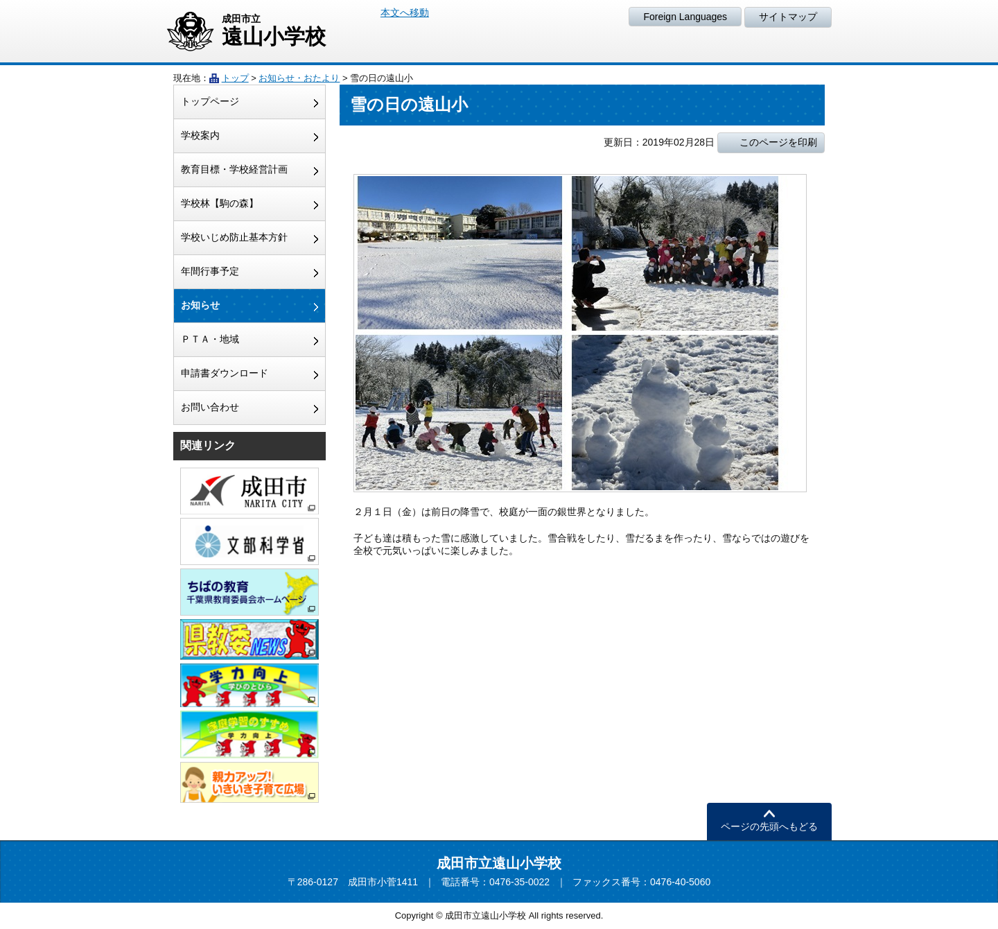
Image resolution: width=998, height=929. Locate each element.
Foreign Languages (685, 16)
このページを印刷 (778, 142)
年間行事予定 (210, 271)
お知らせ (200, 305)
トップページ (210, 101)
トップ (235, 78)
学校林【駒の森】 (220, 203)
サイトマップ (788, 16)
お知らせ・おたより (299, 78)
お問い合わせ (210, 407)
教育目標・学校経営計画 (234, 169)
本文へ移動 (404, 12)
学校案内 (200, 135)
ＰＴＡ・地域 (210, 339)
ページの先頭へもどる (769, 826)
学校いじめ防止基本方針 (234, 237)
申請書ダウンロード (224, 373)
